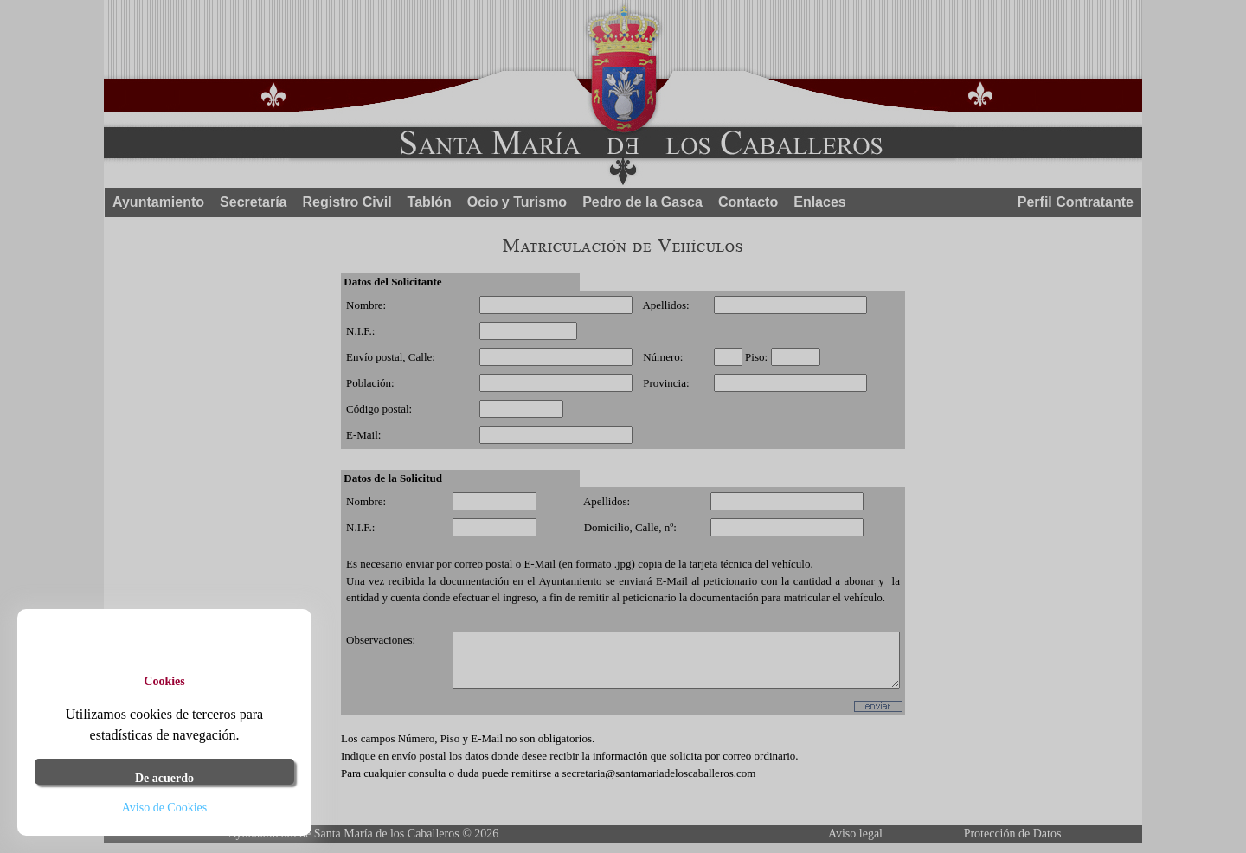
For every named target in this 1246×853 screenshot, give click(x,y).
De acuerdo (164, 778)
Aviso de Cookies (165, 807)
